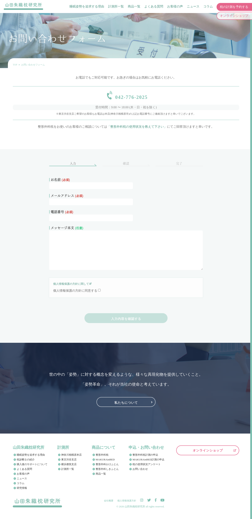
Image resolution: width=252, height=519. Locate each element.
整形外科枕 (102, 457)
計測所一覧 (116, 6)
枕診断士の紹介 (26, 462)
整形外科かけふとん (107, 466)
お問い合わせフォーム (33, 64)
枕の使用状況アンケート (147, 466)
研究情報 (22, 490)
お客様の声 (175, 6)
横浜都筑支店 (69, 466)
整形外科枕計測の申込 (145, 457)
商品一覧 (134, 6)
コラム (208, 6)
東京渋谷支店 (69, 462)
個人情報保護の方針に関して (71, 286)
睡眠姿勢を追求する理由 (86, 6)
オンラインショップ (208, 453)
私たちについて (126, 404)
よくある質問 (153, 6)
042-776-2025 (131, 96)
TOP (15, 64)
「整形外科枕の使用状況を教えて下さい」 (137, 129)
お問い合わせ (140, 471)
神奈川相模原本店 (71, 457)
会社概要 (108, 503)
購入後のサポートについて (32, 466)
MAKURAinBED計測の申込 (148, 462)
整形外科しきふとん (107, 471)
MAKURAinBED (105, 462)
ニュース (193, 6)
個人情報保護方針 (126, 503)
